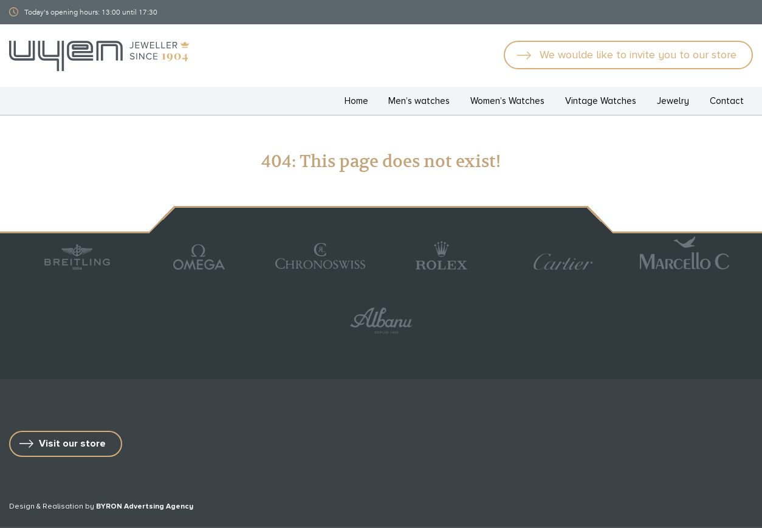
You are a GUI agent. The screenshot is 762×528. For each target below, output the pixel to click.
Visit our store (72, 443)
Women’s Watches (507, 100)
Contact (727, 100)
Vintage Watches (600, 100)
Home (356, 100)
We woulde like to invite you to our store (638, 54)
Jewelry (673, 100)
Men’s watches (419, 100)
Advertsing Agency (158, 506)
